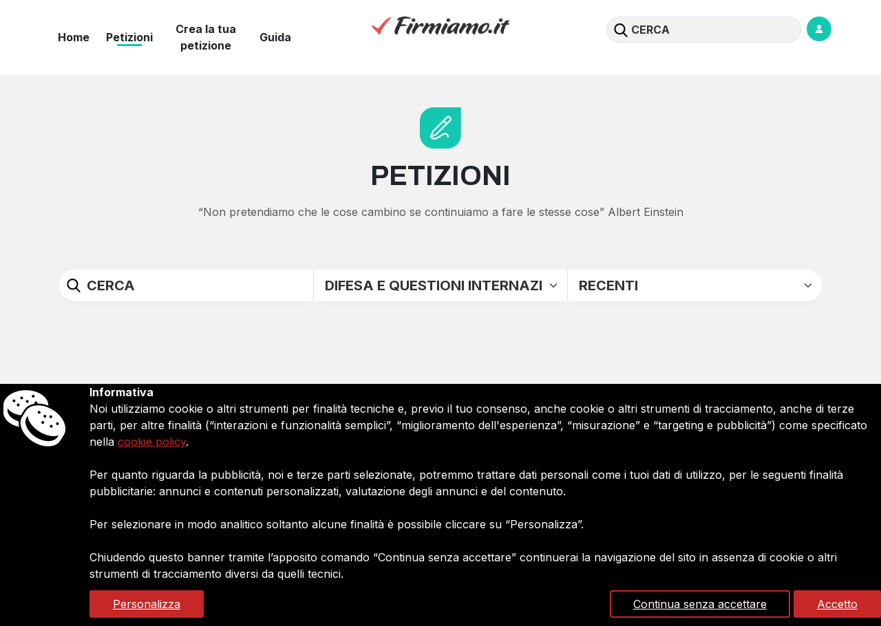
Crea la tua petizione (206, 37)
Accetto (837, 604)
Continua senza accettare (700, 604)
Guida (275, 37)
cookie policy (152, 442)
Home (73, 37)
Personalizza (146, 604)
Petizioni (129, 37)
